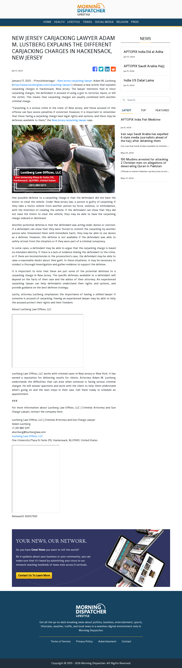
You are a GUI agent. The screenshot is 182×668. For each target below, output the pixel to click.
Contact (126, 641)
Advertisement (107, 641)
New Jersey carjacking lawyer (75, 80)
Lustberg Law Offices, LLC (27, 436)
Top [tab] (143, 110)
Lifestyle (73, 22)
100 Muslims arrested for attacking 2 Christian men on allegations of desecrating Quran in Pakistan (144, 162)
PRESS (135, 22)
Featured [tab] (162, 110)
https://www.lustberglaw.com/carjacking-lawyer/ (42, 85)
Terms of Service (61, 641)
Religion (122, 22)
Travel (87, 22)
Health (59, 22)
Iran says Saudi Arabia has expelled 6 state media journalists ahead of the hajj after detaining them (144, 137)
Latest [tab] (126, 110)
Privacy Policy (84, 641)
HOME (47, 22)
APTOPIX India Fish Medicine (140, 119)
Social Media (104, 22)
